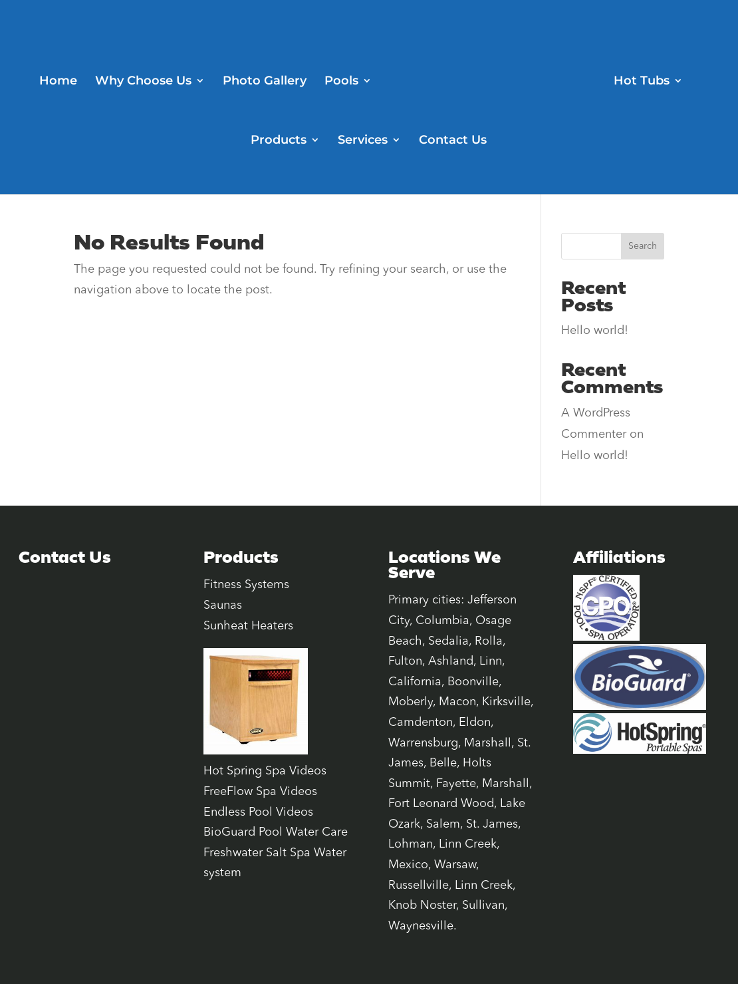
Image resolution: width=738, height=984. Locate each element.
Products (279, 141)
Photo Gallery (265, 82)
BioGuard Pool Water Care (275, 832)
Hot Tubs (642, 82)
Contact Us (453, 141)
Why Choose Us (143, 82)
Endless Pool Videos (258, 812)
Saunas (222, 605)
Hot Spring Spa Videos (264, 771)
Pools (341, 82)
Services (363, 141)
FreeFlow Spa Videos (260, 792)
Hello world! (594, 331)
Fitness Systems (246, 585)
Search (642, 246)
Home (58, 82)
